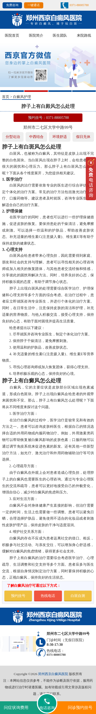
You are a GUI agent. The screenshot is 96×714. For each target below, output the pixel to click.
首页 (5, 97)
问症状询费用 (16, 707)
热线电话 (48, 596)
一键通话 (33, 5)
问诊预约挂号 (80, 707)
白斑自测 (78, 596)
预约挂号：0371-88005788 (48, 118)
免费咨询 (12, 5)
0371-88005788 (79, 5)
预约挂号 (18, 596)
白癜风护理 (22, 97)
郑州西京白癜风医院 (53, 674)
